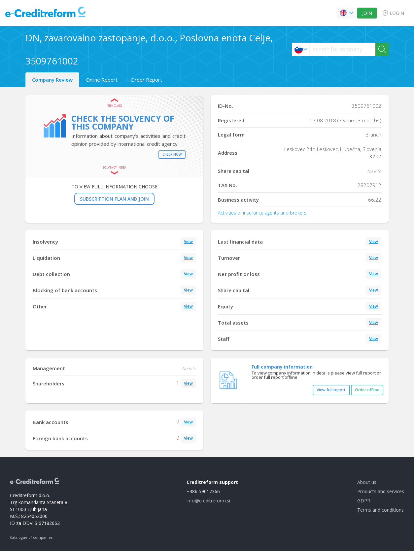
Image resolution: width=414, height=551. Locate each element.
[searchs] (342, 49)
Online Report (102, 79)
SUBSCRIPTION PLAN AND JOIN (114, 199)
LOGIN (397, 13)
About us (366, 482)
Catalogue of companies (31, 537)
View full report (331, 390)
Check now (172, 154)
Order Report (146, 79)
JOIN (367, 13)
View (188, 241)
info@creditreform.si (208, 500)
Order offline (367, 390)
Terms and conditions (380, 510)
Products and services (380, 491)
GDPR (363, 500)
